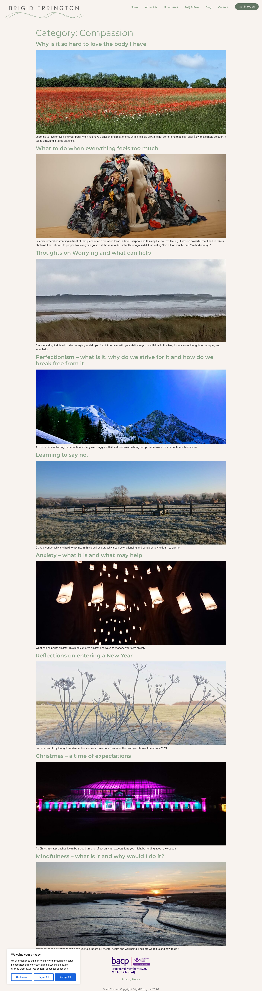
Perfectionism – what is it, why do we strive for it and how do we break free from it (124, 360)
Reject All (44, 977)
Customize (21, 977)
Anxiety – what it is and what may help (89, 555)
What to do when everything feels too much (97, 148)
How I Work (171, 7)
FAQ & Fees (192, 7)
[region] (43, 966)
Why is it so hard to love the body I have (91, 44)
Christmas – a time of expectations (83, 755)
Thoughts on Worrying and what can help (93, 252)
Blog (209, 7)
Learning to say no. (62, 455)
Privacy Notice (131, 979)
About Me (151, 7)
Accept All (65, 977)
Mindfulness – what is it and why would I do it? (100, 856)
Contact (223, 7)
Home (134, 7)
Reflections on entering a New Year (84, 655)
